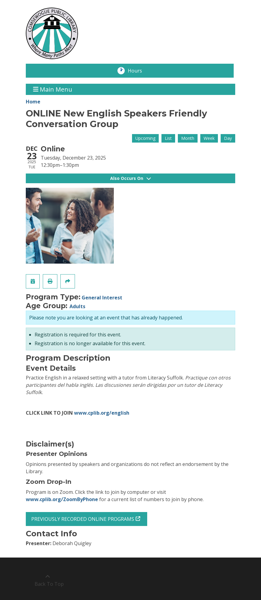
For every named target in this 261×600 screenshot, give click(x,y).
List (168, 138)
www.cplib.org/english (101, 413)
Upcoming (145, 138)
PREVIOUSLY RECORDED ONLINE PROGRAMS (82, 519)
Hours (138, 70)
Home (33, 101)
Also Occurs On (130, 178)
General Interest (102, 297)
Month (187, 138)
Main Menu (53, 89)
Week (209, 138)
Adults (77, 306)
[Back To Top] (47, 580)
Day (228, 138)
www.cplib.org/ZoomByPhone (62, 499)
